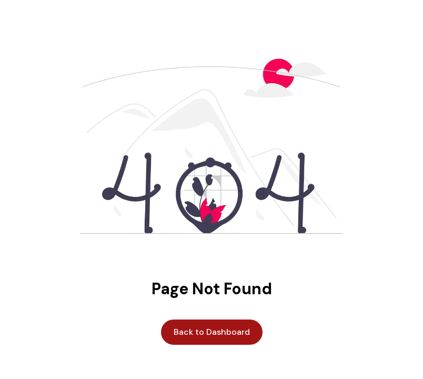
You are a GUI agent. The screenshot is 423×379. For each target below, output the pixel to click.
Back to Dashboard (212, 331)
